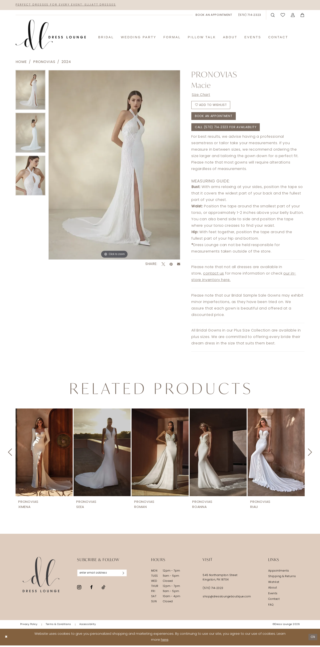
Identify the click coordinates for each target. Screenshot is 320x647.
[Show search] (273, 15)
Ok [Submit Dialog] (312, 638)
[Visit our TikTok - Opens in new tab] (103, 589)
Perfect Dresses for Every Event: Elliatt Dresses (69, 5)
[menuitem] (214, 15)
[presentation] (44, 454)
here (164, 641)
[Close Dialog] (6, 639)
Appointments (278, 572)
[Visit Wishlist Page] (283, 15)
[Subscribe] (125, 574)
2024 (66, 62)
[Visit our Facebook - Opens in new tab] (91, 589)
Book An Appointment (214, 117)
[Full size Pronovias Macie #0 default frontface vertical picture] (114, 165)
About (272, 589)
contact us (213, 275)
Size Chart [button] (201, 95)
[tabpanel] (30, 91)
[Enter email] (103, 574)
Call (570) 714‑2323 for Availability (226, 128)
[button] (293, 15)
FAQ (271, 606)
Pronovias (44, 62)
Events (273, 595)
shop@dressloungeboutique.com (227, 598)
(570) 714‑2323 (213, 589)
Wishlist (273, 583)
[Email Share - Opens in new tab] (178, 264)
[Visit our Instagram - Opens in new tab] (79, 589)
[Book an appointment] (214, 15)
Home (21, 62)
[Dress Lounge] (41, 576)
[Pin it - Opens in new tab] (171, 264)
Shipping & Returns (282, 578)
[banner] (51, 35)
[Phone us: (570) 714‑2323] (249, 15)
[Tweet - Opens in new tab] (163, 264)
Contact (274, 601)
